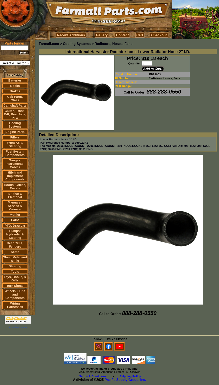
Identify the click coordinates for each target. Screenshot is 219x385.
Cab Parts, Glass (15, 98)
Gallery (102, 35)
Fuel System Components (15, 153)
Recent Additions (71, 35)
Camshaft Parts (15, 105)
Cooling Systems (15, 124)
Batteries (15, 80)
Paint (15, 220)
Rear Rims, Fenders (15, 244)
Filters (15, 137)
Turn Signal (15, 285)
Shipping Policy (130, 376)
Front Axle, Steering (15, 144)
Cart (139, 35)
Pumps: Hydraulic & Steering (15, 234)
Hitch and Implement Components (15, 176)
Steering (15, 266)
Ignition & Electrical (15, 195)
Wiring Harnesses (15, 305)
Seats (15, 252)
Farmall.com (49, 44)
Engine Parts (15, 132)
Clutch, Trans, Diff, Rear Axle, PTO (15, 114)
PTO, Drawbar (15, 225)
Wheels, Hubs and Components (15, 294)
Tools (15, 271)
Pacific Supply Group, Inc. (125, 380)
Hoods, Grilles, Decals (15, 186)
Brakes (15, 91)
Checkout (159, 35)
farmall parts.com (18, 327)
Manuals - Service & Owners (15, 206)
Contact (122, 35)
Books (15, 86)
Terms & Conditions (92, 376)
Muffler (15, 214)
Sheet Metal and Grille (15, 259)
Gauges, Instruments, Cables (15, 164)
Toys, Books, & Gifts (15, 278)
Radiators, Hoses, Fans (114, 44)
